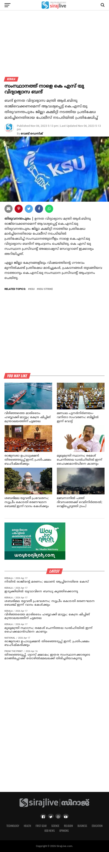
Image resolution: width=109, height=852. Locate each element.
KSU (32, 289)
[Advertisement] (54, 48)
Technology (12, 826)
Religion (68, 826)
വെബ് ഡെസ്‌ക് (32, 134)
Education (97, 826)
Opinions (64, 831)
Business (82, 826)
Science (55, 826)
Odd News (49, 831)
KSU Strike (45, 289)
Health (27, 826)
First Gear (41, 826)
